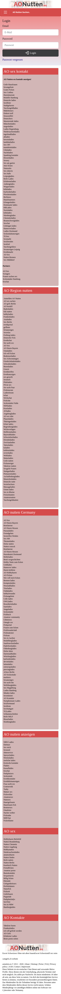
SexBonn (7, 706)
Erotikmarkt (8, 252)
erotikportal (8, 325)
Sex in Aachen (9, 638)
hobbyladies (8, 314)
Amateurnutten (9, 497)
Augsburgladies (10, 414)
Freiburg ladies (9, 335)
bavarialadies (9, 139)
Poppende (7, 897)
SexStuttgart (8, 709)
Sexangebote (9, 87)
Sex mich (7, 747)
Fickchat (7, 400)
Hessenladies (9, 158)
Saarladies (8, 607)
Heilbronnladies (10, 432)
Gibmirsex (8, 620)
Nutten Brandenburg (12, 842)
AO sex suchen (9, 301)
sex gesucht (8, 377)
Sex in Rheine (9, 492)
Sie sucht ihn (9, 682)
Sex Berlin (8, 322)
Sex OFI (7, 145)
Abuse (27, 964)
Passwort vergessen (12, 59)
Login (30, 53)
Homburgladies (10, 722)
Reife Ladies (9, 179)
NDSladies (8, 406)
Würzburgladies (10, 656)
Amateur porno (9, 870)
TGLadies (7, 711)
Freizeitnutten (9, 495)
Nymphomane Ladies (12, 701)
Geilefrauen (8, 894)
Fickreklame (8, 820)
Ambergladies (9, 184)
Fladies (6, 766)
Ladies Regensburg (11, 129)
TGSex (6, 236)
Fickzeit (7, 891)
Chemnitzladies (10, 218)
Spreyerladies (9, 755)
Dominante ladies (10, 205)
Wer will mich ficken (12, 578)
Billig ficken (8, 878)
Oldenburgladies (10, 648)
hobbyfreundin (9, 593)
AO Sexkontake (10, 675)
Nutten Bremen (10, 257)
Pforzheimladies (10, 194)
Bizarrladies (8, 719)
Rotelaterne (8, 525)
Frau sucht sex (9, 784)
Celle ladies (8, 599)
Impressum (25, 967)
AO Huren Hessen (11, 528)
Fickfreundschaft (10, 630)
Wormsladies (9, 758)
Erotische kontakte (11, 763)
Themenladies (9, 541)
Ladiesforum (9, 393)
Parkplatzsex (9, 773)
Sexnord (7, 750)
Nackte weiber (9, 813)
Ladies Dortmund (10, 231)
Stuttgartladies (9, 471)
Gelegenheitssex (10, 883)
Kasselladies (8, 768)
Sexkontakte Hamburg (11, 279)
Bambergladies (9, 907)
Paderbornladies (10, 646)
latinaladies (8, 664)
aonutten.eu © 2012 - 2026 (12, 964)
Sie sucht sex (9, 343)
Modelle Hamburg (11, 98)
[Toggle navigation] (5, 12)
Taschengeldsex (10, 247)
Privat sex (7, 385)
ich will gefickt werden (13, 931)
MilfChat (7, 818)
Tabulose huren (9, 925)
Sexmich (7, 379)
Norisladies (8, 210)
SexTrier (7, 902)
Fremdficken (9, 868)
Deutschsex (8, 118)
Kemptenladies (9, 583)
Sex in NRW (9, 904)
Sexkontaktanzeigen (11, 234)
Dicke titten (8, 651)
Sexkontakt (8, 776)
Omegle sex (8, 622)
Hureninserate (9, 95)
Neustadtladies (9, 586)
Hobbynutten (9, 849)
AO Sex (7, 255)
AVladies (7, 411)
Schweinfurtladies (11, 437)
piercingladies (9, 669)
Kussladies (8, 408)
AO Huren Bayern (11, 348)
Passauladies (9, 531)
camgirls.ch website (10, 959)
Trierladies (8, 588)
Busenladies (8, 366)
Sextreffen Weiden (11, 536)
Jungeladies (8, 609)
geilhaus (7, 327)
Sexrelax (7, 332)
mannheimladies (10, 147)
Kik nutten (8, 311)
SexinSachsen (9, 484)
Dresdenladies (9, 440)
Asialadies (8, 319)
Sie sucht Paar (9, 387)
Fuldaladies (8, 591)
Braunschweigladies (11, 221)
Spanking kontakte (11, 155)
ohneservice (8, 752)
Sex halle (7, 173)
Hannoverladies (10, 228)
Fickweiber (8, 794)
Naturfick (7, 889)
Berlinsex (7, 197)
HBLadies (8, 207)
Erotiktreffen (9, 372)
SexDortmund (9, 703)
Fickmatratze (9, 633)
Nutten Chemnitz (10, 844)
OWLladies (8, 601)
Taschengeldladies (11, 108)
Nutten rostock (9, 546)
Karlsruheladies (10, 192)
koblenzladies (9, 450)
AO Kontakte (9, 698)
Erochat (6, 282)
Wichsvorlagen (9, 429)
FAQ (47, 964)
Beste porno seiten (11, 939)
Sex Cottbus (8, 92)
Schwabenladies (10, 364)
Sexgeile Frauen (10, 468)
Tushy (6, 789)
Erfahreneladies (10, 181)
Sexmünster (8, 696)
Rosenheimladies (10, 604)
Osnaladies (8, 351)
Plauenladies (9, 419)
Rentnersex (8, 807)
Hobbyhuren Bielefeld (12, 839)
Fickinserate (8, 390)
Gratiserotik (8, 786)
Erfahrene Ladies (10, 936)
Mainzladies (8, 458)
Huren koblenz (9, 570)
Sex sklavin (8, 171)
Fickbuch (7, 614)
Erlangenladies (9, 202)
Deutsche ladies (10, 100)
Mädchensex (9, 111)
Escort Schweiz (8, 953)
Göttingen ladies (10, 226)
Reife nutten (8, 860)
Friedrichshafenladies (12, 361)
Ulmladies (8, 150)
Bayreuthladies (9, 434)
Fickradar (7, 815)
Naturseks (7, 168)
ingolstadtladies (10, 134)
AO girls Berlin (10, 304)
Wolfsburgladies (10, 685)
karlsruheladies (9, 659)
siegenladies (8, 126)
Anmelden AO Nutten (12, 298)
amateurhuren (9, 855)
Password (7, 38)
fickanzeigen (9, 330)
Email (5, 26)
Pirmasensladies (10, 474)
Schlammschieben (11, 714)
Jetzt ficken (8, 166)
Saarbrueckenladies (11, 643)
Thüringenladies (10, 421)
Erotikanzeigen (9, 374)
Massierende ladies (11, 121)
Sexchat (7, 223)
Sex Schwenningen (11, 359)
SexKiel (7, 244)
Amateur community (12, 617)
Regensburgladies (10, 427)
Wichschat (8, 398)
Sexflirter (7, 103)
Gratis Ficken (9, 90)
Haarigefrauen (9, 802)
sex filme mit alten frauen (24, 953)
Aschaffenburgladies (12, 476)
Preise (41, 964)
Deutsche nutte (9, 482)
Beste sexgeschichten (12, 559)
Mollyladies (8, 557)
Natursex (7, 800)
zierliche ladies (9, 760)
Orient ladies (9, 489)
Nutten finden (9, 857)
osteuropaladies (10, 667)
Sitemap (34, 964)
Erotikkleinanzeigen (11, 781)
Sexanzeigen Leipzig (12, 249)
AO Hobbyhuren (10, 573)
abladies (7, 137)
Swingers (6, 274)
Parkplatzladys (9, 899)
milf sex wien (52, 953)
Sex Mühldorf (9, 260)
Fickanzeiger (9, 463)
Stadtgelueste (9, 105)
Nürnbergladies (10, 215)
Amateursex (8, 797)
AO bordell (8, 306)
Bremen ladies (9, 580)
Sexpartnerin (9, 876)
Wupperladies (9, 186)
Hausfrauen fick (10, 805)
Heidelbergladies (10, 641)
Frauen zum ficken (11, 627)
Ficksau (7, 635)
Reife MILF (8, 716)
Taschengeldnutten (11, 500)
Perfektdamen (9, 886)
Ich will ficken (9, 353)
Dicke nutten (9, 544)
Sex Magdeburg (10, 688)
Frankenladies (9, 317)
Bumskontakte (9, 873)
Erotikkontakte (9, 779)
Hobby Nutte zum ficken (13, 562)
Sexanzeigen (9, 680)
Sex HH (7, 538)
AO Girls (7, 933)
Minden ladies (9, 693)
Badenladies (8, 309)
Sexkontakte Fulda (11, 403)
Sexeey (6, 160)
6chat (6, 395)
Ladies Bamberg (10, 690)
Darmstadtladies (10, 654)
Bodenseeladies (10, 356)
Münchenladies (9, 124)
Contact (17, 967)
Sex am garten (9, 163)
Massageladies (9, 487)
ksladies (7, 448)
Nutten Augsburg (10, 847)
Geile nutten (8, 461)
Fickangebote (9, 596)
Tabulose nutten (10, 466)
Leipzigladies (9, 176)
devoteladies (8, 661)
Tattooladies (8, 445)
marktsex (7, 677)
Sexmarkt (7, 239)
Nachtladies (8, 152)
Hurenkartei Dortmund (12, 554)
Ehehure (7, 745)
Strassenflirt (8, 116)
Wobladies (8, 455)
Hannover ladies (10, 567)
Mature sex (8, 792)
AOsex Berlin (9, 672)
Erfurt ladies (8, 424)
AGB (11, 967)
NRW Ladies (9, 742)
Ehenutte (7, 881)
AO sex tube (8, 416)
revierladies (8, 453)
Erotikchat (8, 340)
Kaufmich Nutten (10, 865)
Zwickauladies (9, 442)
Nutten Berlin (9, 863)
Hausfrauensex (9, 200)
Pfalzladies (8, 382)
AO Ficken (8, 575)
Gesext (6, 369)
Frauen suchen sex (10, 276)
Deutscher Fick (9, 338)
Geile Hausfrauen (10, 84)
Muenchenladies (10, 479)
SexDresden (8, 241)
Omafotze (7, 810)
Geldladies (8, 565)
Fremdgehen (8, 533)
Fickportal (8, 625)
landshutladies (9, 142)
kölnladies (8, 189)
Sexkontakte (8, 612)
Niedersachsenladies (12, 132)
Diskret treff (8, 113)
